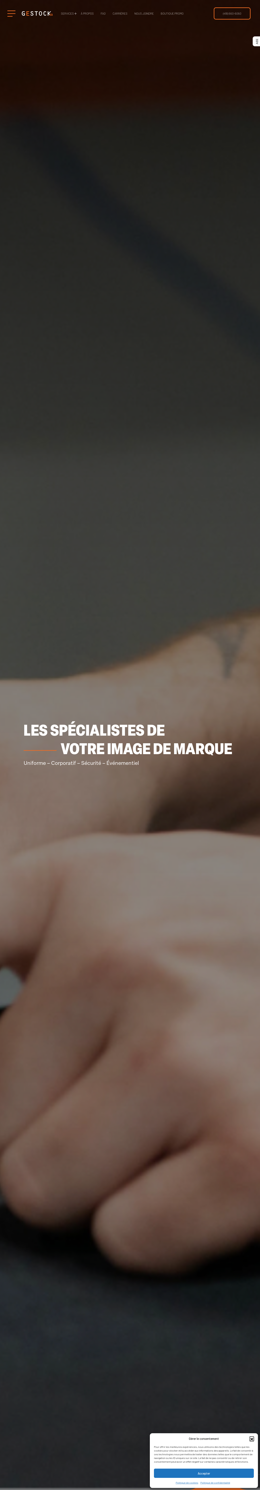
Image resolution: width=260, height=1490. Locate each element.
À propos (87, 13)
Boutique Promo (172, 13)
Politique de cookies (187, 1482)
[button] (252, 1439)
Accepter (204, 1473)
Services (67, 13)
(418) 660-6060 (232, 13)
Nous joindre (144, 13)
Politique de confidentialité (215, 1482)
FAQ (103, 13)
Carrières (120, 13)
